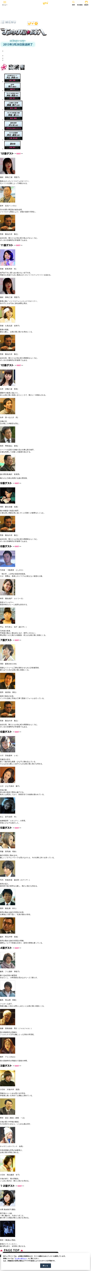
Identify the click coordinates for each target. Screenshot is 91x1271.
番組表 (86, 3)
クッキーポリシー (21, 1258)
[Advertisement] (45, 12)
